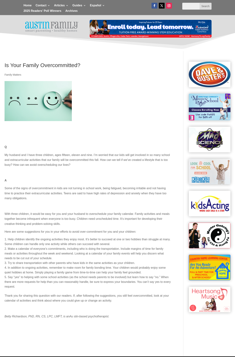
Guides (77, 5)
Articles (59, 5)
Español (95, 5)
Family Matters (13, 74)
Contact (41, 5)
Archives (71, 11)
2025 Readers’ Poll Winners (42, 11)
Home (27, 5)
